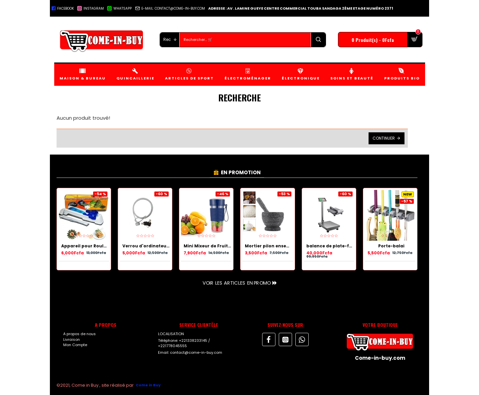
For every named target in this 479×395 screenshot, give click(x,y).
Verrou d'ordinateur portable (146, 246)
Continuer (384, 138)
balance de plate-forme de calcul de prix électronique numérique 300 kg (330, 246)
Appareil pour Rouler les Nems (85, 246)
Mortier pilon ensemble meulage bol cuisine (269, 246)
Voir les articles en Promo (236, 282)
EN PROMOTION (241, 172)
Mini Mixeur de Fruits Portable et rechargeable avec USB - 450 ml (208, 246)
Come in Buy (148, 385)
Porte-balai (391, 246)
